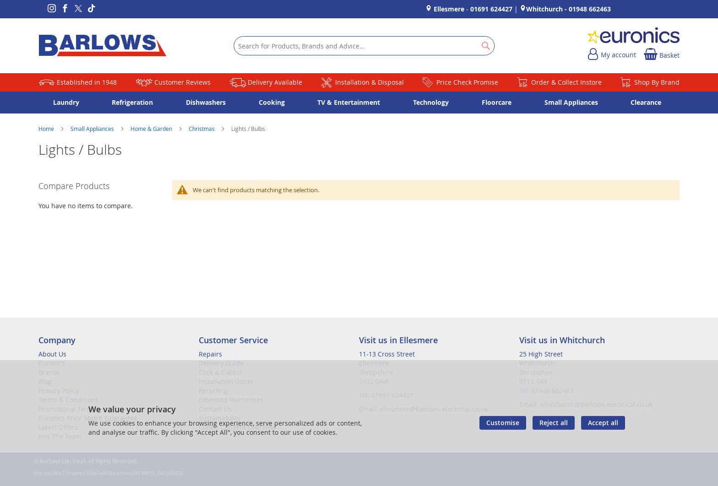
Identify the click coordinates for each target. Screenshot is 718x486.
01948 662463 (590, 9)
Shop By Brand (657, 82)
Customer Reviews (182, 82)
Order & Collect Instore (566, 82)
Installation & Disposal (369, 82)
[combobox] (364, 45)
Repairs (210, 354)
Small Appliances (93, 128)
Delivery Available (275, 82)
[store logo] (102, 45)
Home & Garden (152, 128)
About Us (52, 354)
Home (46, 128)
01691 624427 (491, 9)
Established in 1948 (87, 82)
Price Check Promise (467, 82)
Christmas (202, 128)
